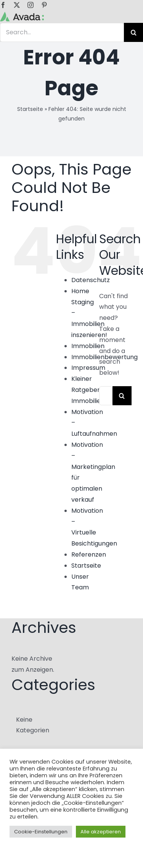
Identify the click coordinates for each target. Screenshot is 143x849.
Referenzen (88, 554)
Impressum (88, 367)
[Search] (122, 395)
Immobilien (87, 346)
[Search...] (105, 395)
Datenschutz (90, 280)
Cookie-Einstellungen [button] (40, 831)
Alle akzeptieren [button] (100, 831)
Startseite (30, 109)
